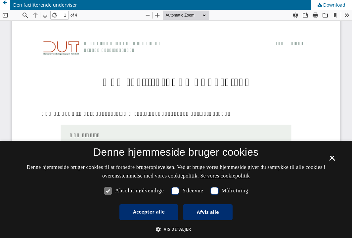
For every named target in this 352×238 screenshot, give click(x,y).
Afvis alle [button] (208, 212)
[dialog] (176, 189)
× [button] (332, 160)
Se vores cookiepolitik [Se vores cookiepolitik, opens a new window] (225, 175)
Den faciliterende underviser (45, 5)
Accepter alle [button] (149, 212)
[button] (176, 229)
